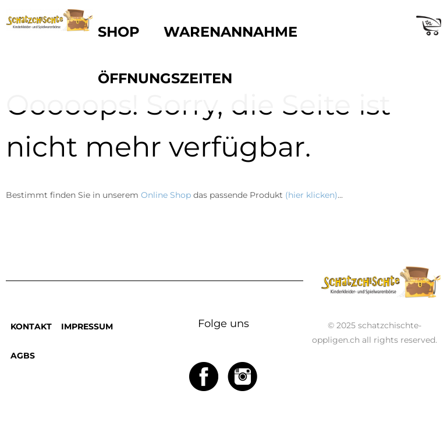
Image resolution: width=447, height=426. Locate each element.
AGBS (22, 355)
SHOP (119, 31)
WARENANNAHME (230, 31)
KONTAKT (31, 326)
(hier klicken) (311, 195)
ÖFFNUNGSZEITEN (165, 78)
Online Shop (166, 195)
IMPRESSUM (87, 326)
